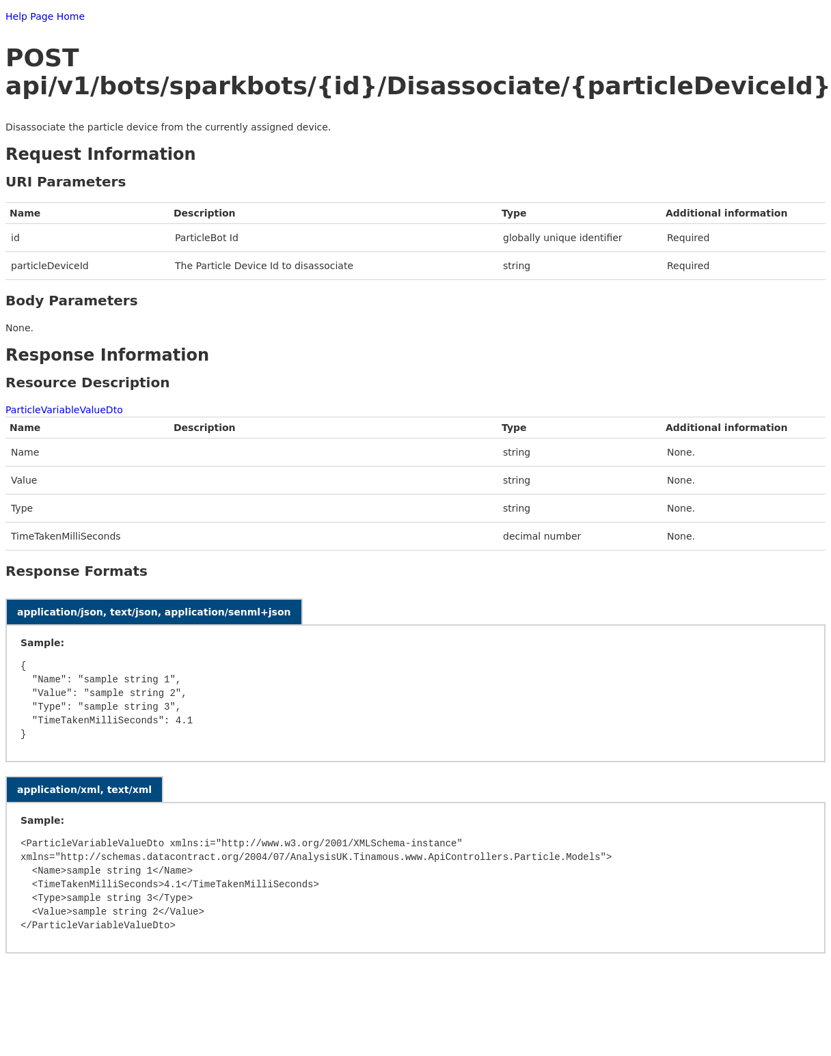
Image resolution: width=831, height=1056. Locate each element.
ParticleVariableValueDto (64, 409)
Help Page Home (45, 16)
